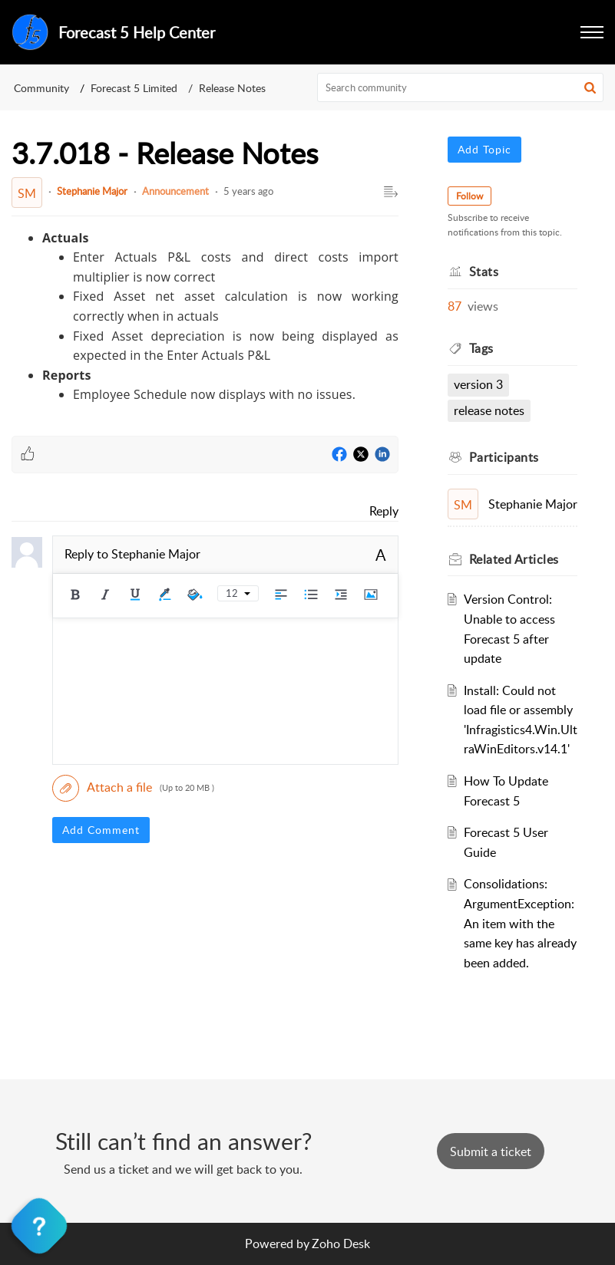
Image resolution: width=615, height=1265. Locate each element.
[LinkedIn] (382, 455)
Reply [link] (383, 510)
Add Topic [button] (484, 149)
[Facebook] (339, 455)
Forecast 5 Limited (134, 88)
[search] (460, 87)
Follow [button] (469, 196)
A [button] (380, 554)
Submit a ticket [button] (490, 1151)
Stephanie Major (92, 191)
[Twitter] (361, 455)
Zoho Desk (341, 1243)
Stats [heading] (484, 271)
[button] (591, 32)
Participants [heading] (504, 457)
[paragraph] (205, 317)
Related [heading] (514, 559)
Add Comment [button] (101, 829)
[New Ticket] (490, 1151)
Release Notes (232, 88)
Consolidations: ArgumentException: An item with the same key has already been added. (520, 922)
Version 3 (478, 384)
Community (41, 88)
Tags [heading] (481, 348)
